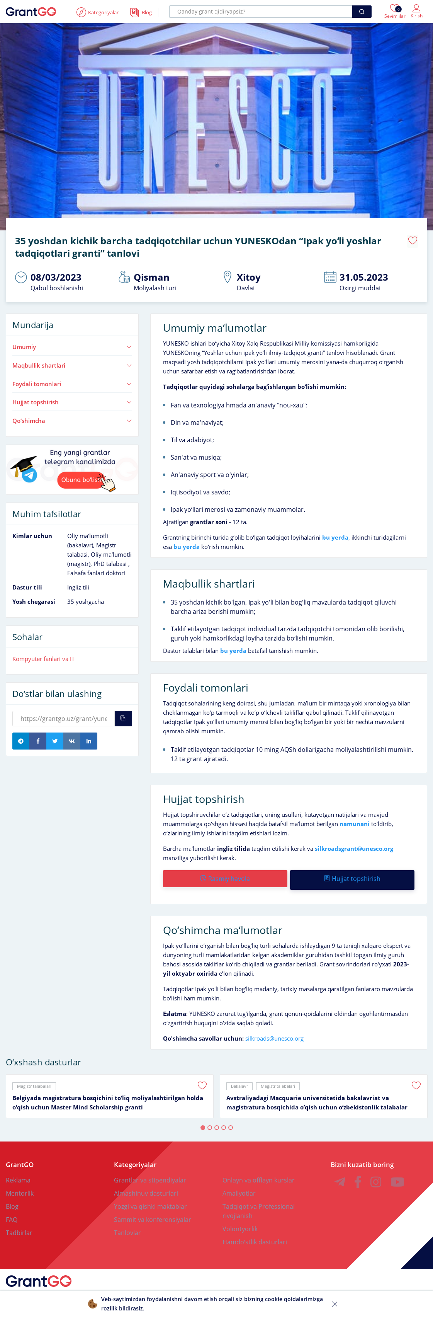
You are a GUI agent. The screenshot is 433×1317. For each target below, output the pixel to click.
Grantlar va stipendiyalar (150, 1174)
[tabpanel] (110, 1091)
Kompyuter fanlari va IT (43, 655)
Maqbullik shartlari (72, 362)
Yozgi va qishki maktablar (150, 1201)
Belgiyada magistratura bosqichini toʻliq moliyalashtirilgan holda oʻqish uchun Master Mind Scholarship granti (107, 1097)
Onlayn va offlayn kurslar (258, 1174)
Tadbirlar (19, 1227)
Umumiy (72, 344)
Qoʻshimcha (72, 418)
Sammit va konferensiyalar (152, 1214)
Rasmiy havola (225, 876)
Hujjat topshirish (72, 399)
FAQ (11, 1214)
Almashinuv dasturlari (146, 1188)
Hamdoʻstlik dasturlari (254, 1236)
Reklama (18, 1174)
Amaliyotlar (239, 1188)
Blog (12, 1201)
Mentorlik (20, 1188)
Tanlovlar (127, 1227)
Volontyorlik (240, 1223)
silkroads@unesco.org (274, 1033)
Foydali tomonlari (72, 381)
